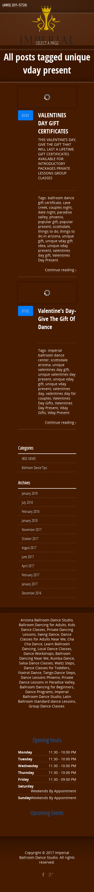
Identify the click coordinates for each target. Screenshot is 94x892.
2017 (50, 852)
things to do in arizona (56, 233)
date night (46, 212)
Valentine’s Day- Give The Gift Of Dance (57, 319)
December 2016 (31, 592)
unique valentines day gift (53, 367)
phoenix (56, 217)
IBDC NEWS (29, 458)
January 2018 (30, 520)
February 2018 (30, 511)
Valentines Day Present (54, 257)
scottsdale (61, 226)
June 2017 (28, 556)
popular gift (48, 221)
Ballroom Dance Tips (34, 467)
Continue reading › (60, 269)
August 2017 (29, 547)
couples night (60, 207)
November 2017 (32, 529)
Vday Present (58, 412)
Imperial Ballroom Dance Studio (44, 855)
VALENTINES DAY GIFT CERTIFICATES (53, 123)
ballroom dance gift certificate (56, 200)
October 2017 (30, 538)
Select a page (47, 43)
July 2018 (27, 502)
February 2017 (30, 574)
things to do (48, 231)
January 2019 (30, 493)
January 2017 (30, 583)
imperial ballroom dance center (51, 355)
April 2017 (28, 565)
